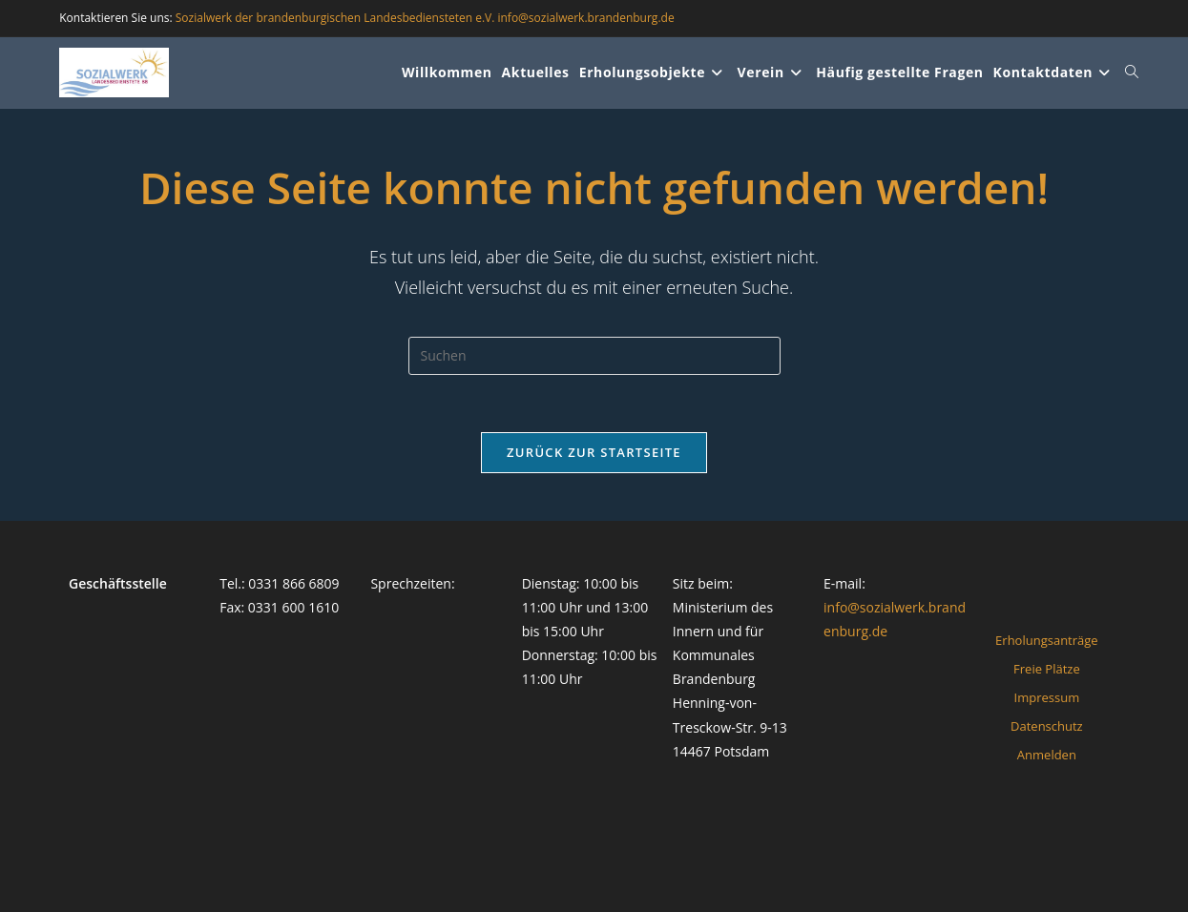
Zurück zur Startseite (594, 452)
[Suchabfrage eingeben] (594, 356)
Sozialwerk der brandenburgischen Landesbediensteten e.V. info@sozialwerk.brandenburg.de (425, 18)
